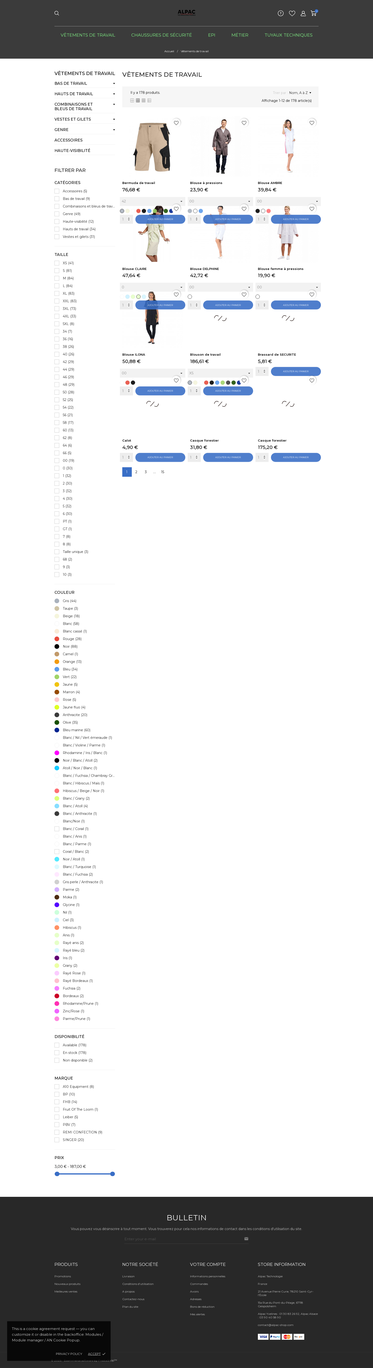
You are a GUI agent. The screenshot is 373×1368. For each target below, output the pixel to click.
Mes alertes (197, 1314)
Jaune (70, 684)
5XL (68, 324)
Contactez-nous (133, 1299)
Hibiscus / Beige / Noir (83, 791)
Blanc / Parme (77, 844)
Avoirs (194, 1291)
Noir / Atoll (74, 859)
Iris (67, 958)
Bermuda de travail (138, 183)
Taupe (70, 608)
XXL (70, 301)
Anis (68, 935)
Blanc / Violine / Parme (84, 745)
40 (68, 354)
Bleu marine (76, 730)
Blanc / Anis (75, 836)
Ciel (68, 920)
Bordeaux (73, 996)
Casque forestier (204, 440)
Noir (70, 646)
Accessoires (68, 140)
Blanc (71, 624)
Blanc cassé (75, 631)
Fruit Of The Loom (80, 1109)
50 (68, 392)
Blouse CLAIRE (134, 269)
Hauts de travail (73, 94)
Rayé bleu (73, 950)
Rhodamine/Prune (80, 1003)
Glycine (71, 905)
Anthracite (75, 715)
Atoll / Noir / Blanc (80, 768)
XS (68, 263)
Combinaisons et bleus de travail (73, 106)
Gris (69, 601)
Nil (67, 912)
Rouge (72, 639)
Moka (70, 897)
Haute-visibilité (72, 150)
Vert (70, 677)
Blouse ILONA (133, 354)
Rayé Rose (74, 973)
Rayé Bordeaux (78, 981)
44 (68, 369)
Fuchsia (71, 988)
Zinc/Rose (73, 1011)
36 (68, 339)
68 (67, 559)
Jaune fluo (74, 707)
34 (67, 331)
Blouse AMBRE (270, 183)
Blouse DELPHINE (204, 269)
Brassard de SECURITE (277, 354)
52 (68, 400)
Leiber (70, 1117)
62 (67, 438)
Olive (70, 722)
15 (162, 472)
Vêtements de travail (88, 35)
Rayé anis (73, 943)
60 (68, 430)
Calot (126, 440)
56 (68, 415)
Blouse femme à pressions (281, 269)
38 (68, 346)
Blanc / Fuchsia (78, 874)
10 (67, 574)
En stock (74, 1053)
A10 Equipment (78, 1087)
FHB (70, 1102)
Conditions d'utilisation (138, 1284)
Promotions (62, 1276)
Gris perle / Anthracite (83, 882)
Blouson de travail (205, 354)
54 (68, 407)
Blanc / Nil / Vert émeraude (87, 738)
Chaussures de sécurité (161, 35)
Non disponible (78, 1060)
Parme (71, 889)
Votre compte (208, 1264)
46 (68, 377)
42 (68, 362)
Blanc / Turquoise (79, 867)
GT (67, 529)
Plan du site (130, 1306)
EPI (211, 35)
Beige (71, 616)
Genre (61, 129)
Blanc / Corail (75, 829)
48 (68, 384)
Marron (71, 692)
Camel (70, 654)
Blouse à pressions (206, 183)
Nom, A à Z (300, 93)
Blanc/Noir (74, 821)
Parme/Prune (76, 1019)
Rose (69, 700)
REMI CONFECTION (82, 1132)
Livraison (128, 1276)
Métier (239, 35)
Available (74, 1045)
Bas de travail (70, 83)
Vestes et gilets (72, 119)
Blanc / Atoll (75, 806)
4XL (69, 316)
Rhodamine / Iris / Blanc (85, 753)
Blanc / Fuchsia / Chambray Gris (89, 776)
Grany (70, 965)
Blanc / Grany (76, 798)
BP (69, 1094)
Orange (72, 662)
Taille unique (75, 552)
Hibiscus (72, 927)
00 (68, 460)
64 (67, 445)
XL (68, 293)
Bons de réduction (202, 1306)
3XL (69, 309)
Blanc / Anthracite (80, 813)
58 (68, 422)
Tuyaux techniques (289, 35)
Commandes (199, 1284)
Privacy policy (69, 1354)
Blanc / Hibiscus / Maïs (83, 783)
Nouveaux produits (67, 1284)
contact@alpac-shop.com (276, 1325)
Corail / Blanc (76, 851)
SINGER (73, 1140)
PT (67, 521)
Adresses (195, 1299)
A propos (128, 1291)
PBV (69, 1125)
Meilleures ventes (65, 1291)
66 (67, 453)
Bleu (70, 669)
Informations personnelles (207, 1276)
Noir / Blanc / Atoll (80, 760)
